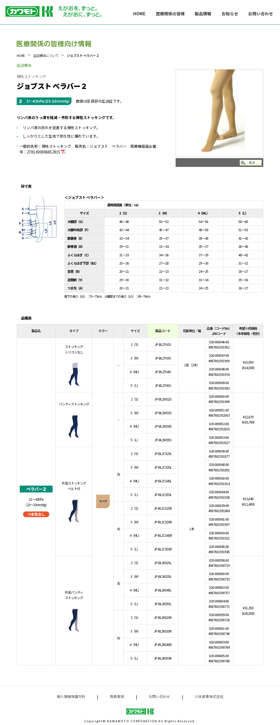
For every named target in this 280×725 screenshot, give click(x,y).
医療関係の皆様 (170, 13)
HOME (139, 13)
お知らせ (230, 13)
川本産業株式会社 (209, 696)
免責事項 (117, 696)
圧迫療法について (46, 55)
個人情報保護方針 (71, 696)
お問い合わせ (260, 13)
